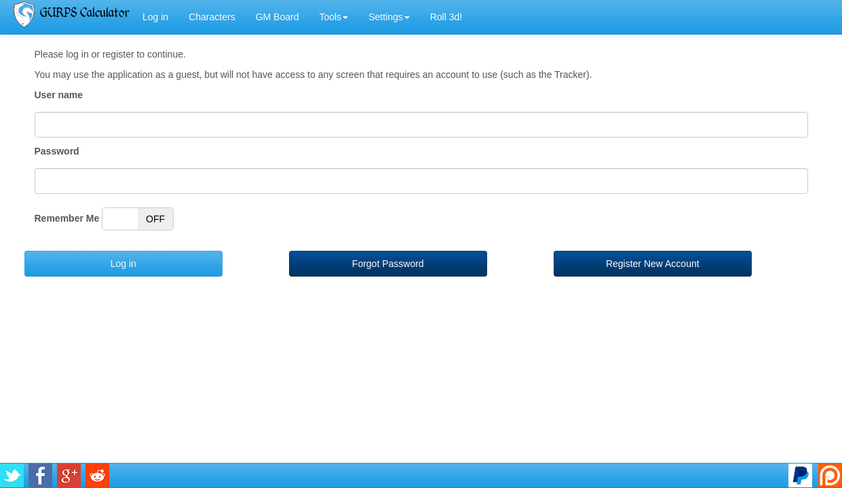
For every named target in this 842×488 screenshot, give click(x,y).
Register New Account (653, 263)
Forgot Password (388, 263)
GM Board (277, 17)
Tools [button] (333, 17)
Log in (155, 17)
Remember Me (67, 218)
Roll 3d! (446, 17)
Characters (212, 17)
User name (59, 94)
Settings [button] (389, 17)
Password (57, 151)
